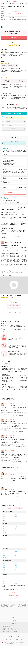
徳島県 (16, 567)
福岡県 (4, 577)
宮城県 (16, 516)
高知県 (4, 571)
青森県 (16, 514)
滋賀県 (16, 551)
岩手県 (4, 516)
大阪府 (16, 553)
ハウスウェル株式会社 (11, 3)
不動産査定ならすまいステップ (7, 628)
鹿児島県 (4, 583)
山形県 (16, 518)
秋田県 (4, 518)
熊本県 (16, 579)
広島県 (16, 565)
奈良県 (16, 555)
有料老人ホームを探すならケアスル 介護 (9, 629)
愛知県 (4, 546)
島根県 (16, 563)
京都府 (4, 553)
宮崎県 (16, 581)
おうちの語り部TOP (4, 3)
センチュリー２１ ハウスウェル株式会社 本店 (16, 13)
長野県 (16, 542)
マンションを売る (18, 508)
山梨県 (4, 542)
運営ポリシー (14, 592)
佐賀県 (16, 577)
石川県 (4, 540)
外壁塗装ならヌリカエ (6, 626)
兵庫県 (4, 555)
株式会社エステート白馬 (10, 488)
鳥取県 (4, 563)
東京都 (16, 530)
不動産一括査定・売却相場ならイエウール (9, 625)
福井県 (16, 540)
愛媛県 (16, 569)
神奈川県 (4, 532)
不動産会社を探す (9, 508)
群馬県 (4, 528)
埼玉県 (16, 528)
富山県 (16, 538)
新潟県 (4, 538)
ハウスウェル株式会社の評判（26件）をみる (19, 415)
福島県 (4, 520)
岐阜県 (4, 544)
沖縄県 (16, 583)
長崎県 (4, 579)
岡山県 (4, 565)
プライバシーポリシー (14, 615)
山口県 (4, 567)
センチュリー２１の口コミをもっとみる (14, 312)
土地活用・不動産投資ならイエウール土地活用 (10, 631)
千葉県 (4, 530)
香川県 (4, 569)
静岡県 (16, 544)
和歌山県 (4, 557)
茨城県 (4, 526)
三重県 (4, 551)
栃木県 (16, 526)
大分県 (4, 581)
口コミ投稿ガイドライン (14, 595)
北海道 (4, 514)
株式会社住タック (8, 473)
